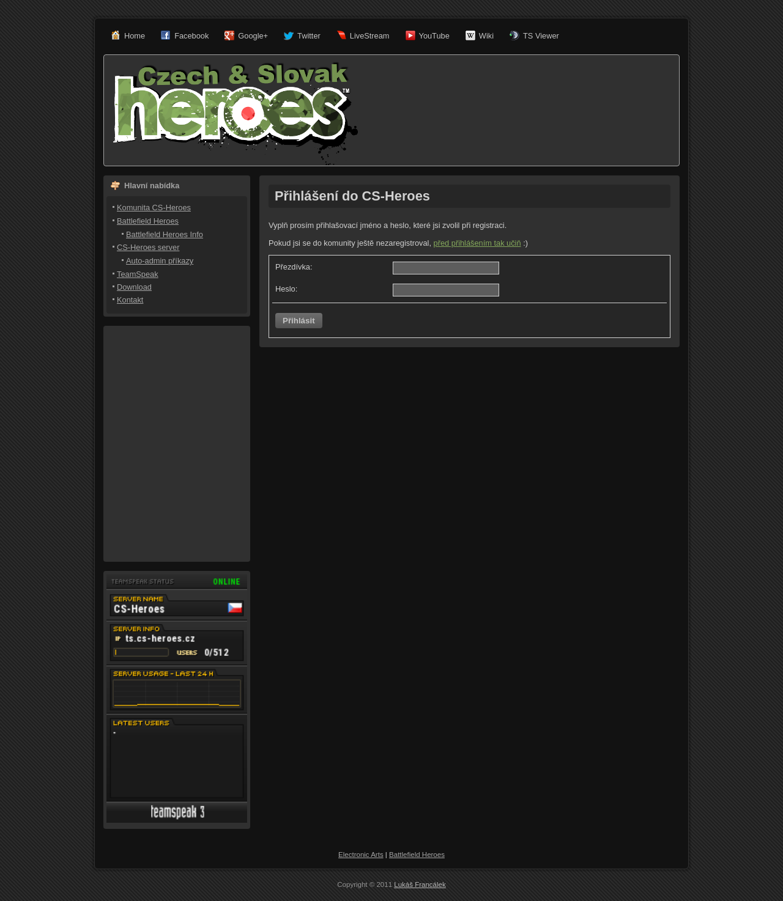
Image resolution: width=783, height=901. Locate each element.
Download (134, 287)
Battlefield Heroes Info (164, 234)
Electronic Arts (361, 854)
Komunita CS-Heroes (154, 207)
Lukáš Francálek (420, 884)
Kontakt (130, 299)
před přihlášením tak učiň (477, 243)
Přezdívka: (293, 266)
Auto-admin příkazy (159, 260)
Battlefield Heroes (148, 221)
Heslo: (286, 288)
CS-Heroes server (148, 247)
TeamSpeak (137, 274)
